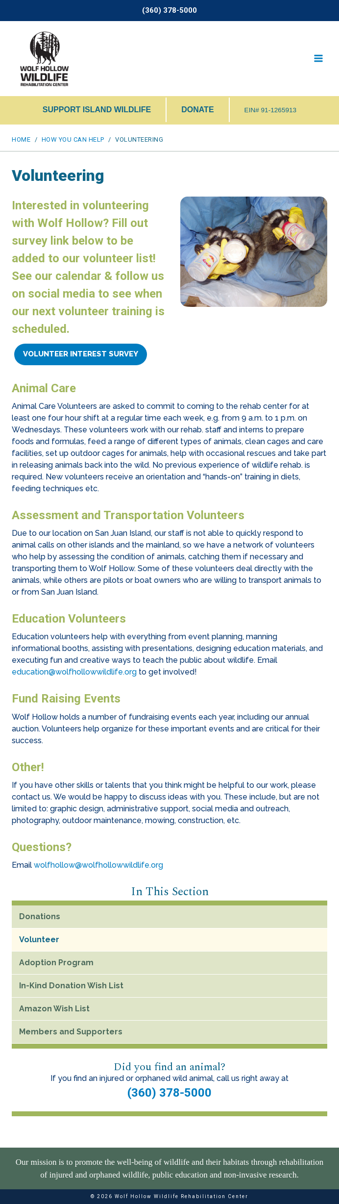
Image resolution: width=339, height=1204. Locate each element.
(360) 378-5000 (169, 1093)
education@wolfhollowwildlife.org (74, 672)
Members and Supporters (70, 1031)
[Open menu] (318, 58)
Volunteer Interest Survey (80, 354)
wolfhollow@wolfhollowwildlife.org (98, 865)
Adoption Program (56, 962)
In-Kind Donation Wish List (71, 985)
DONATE (197, 109)
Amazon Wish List (54, 1008)
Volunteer (39, 939)
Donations (39, 916)
